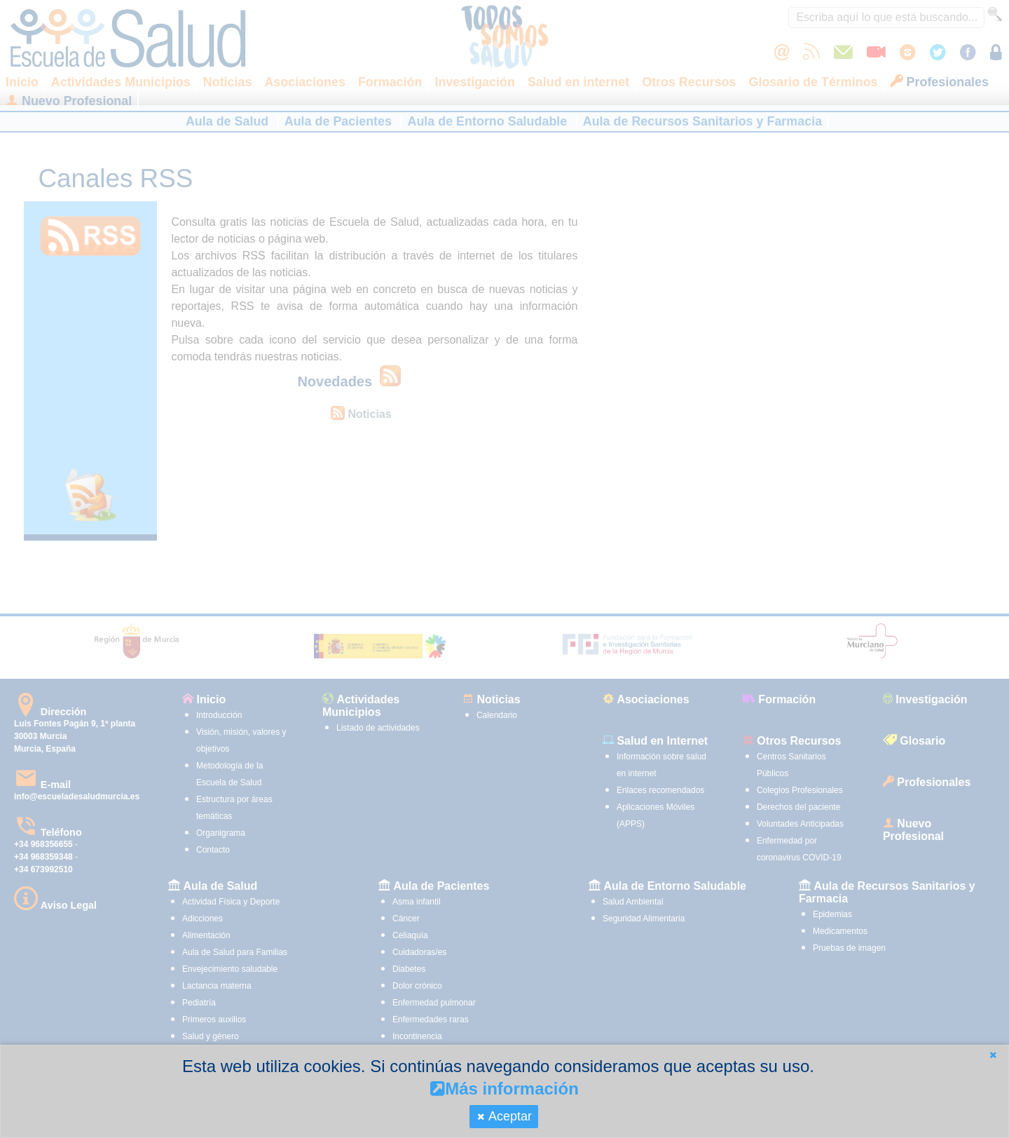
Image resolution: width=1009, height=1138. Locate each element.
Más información (504, 1088)
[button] (993, 1055)
